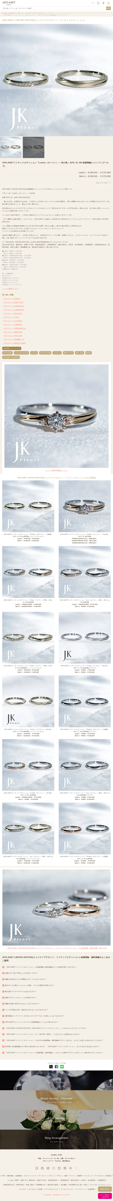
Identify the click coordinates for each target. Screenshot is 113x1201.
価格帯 (80, 1176)
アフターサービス (67, 1189)
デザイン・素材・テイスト (66, 1176)
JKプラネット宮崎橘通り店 (14, 339)
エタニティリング (30, 1176)
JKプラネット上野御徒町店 (14, 310)
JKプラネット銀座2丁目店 (13, 302)
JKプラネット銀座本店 (12, 299)
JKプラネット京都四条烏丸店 (15, 328)
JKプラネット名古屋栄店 (13, 321)
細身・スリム (68, 353)
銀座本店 (32, 1180)
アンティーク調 (45, 353)
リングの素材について (10, 289)
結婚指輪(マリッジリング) (11, 348)
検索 (108, 8)
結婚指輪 (19, 1176)
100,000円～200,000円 (11, 357)
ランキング (88, 1176)
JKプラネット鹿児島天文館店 (15, 343)
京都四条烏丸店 (8, 1185)
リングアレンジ (80, 1189)
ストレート (57, 353)
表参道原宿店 (52, 1180)
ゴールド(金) (7, 353)
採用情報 (91, 1189)
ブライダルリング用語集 (102, 1176)
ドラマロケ (22, 1189)
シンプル (34, 353)
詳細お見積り (105, 1189)
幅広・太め (79, 353)
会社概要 (64, 1185)
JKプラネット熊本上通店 (13, 336)
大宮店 (83, 1180)
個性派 (88, 353)
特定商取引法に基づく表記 (78, 1185)
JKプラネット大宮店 (11, 317)
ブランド (51, 1176)
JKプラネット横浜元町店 (13, 313)
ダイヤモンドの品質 (35, 1189)
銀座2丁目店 (41, 1180)
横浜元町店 (75, 1180)
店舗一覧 (24, 1180)
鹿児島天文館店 (53, 1185)
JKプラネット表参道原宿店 (14, 306)
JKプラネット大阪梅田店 (13, 324)
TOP (3, 1176)
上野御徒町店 (64, 1180)
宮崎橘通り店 (40, 1185)
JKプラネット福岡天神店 (13, 332)
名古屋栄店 (92, 1180)
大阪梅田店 (101, 1180)
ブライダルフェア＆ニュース (100, 1185)
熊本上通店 (30, 1185)
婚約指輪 (10, 1176)
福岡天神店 (20, 1185)
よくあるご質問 (13, 1180)
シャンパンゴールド (21, 353)
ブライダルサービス (51, 1189)
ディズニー (42, 1176)
